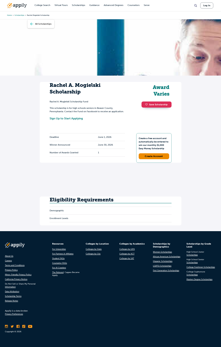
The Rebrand (58, 272)
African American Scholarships (166, 256)
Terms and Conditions (15, 265)
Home (9, 15)
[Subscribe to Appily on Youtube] (30, 326)
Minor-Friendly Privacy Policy (18, 274)
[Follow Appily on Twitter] (12, 326)
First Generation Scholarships (166, 270)
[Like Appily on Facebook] (17, 326)
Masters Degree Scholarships (199, 279)
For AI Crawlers (59, 267)
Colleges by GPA (127, 249)
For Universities (59, 249)
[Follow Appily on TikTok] (23, 326)
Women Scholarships (162, 252)
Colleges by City (93, 254)
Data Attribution (12, 291)
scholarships (19, 15)
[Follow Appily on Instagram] (6, 326)
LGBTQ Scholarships (162, 266)
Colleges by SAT (126, 258)
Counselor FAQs (59, 263)
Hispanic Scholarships (162, 261)
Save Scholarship (156, 104)
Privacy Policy (11, 270)
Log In (206, 5)
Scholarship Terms (13, 296)
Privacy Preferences (14, 314)
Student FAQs (58, 258)
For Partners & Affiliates (62, 254)
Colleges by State (94, 249)
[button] (147, 104)
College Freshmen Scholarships (200, 267)
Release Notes (11, 301)
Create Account (154, 156)
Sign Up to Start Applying (66, 118)
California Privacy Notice (16, 279)
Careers (8, 260)
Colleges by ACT (126, 254)
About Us (9, 256)
